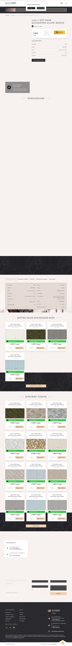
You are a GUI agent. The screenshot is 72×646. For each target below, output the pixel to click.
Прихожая (62, 297)
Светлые (21, 612)
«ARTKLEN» (54, 644)
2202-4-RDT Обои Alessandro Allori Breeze (15, 465)
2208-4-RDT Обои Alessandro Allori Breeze (15, 495)
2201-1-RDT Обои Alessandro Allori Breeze (15, 434)
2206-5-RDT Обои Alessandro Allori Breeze (57, 403)
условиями (45, 593)
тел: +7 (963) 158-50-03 (15, 548)
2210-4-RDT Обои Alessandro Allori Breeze (36, 495)
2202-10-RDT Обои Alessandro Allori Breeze (36, 325)
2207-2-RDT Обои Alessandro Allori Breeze (57, 434)
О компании (8, 612)
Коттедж (57, 296)
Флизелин (62, 285)
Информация (8, 618)
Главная (7, 15)
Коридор (58, 297)
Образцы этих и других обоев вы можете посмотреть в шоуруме (20, 89)
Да (31, 8)
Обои (13, 15)
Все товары (22, 620)
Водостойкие (64, 55)
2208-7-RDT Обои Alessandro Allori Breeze (15, 355)
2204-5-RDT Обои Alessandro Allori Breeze (57, 325)
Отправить (58, 593)
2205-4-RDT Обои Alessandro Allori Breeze (57, 495)
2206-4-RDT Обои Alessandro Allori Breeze (36, 403)
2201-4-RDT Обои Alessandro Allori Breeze (36, 434)
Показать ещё (36, 525)
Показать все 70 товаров (36, 385)
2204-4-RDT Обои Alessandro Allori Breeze (57, 465)
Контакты (7, 620)
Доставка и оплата (9, 614)
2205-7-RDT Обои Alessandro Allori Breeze (36, 465)
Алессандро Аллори (63, 49)
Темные (21, 614)
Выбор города (40, 8)
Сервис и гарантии (9, 616)
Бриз (66, 52)
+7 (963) (56, 619)
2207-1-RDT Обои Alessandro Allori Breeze (15, 325)
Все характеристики (39, 60)
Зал (63, 296)
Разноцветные (22, 618)
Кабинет (54, 297)
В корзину (59, 32)
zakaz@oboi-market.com (58, 631)
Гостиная (61, 296)
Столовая (62, 298)
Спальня (58, 298)
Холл (54, 296)
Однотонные (22, 616)
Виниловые (62, 293)
